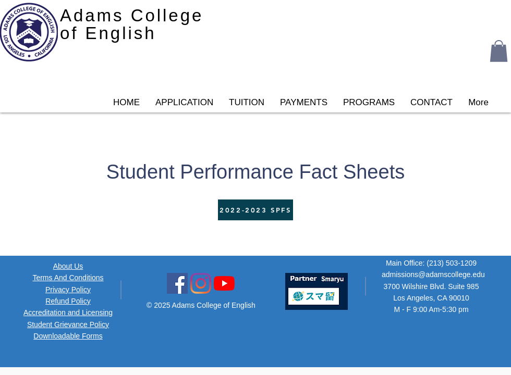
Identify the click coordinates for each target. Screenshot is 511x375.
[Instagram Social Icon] (200, 283)
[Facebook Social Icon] (177, 283)
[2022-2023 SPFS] (255, 209)
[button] (499, 51)
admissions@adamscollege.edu (433, 274)
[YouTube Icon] (224, 283)
